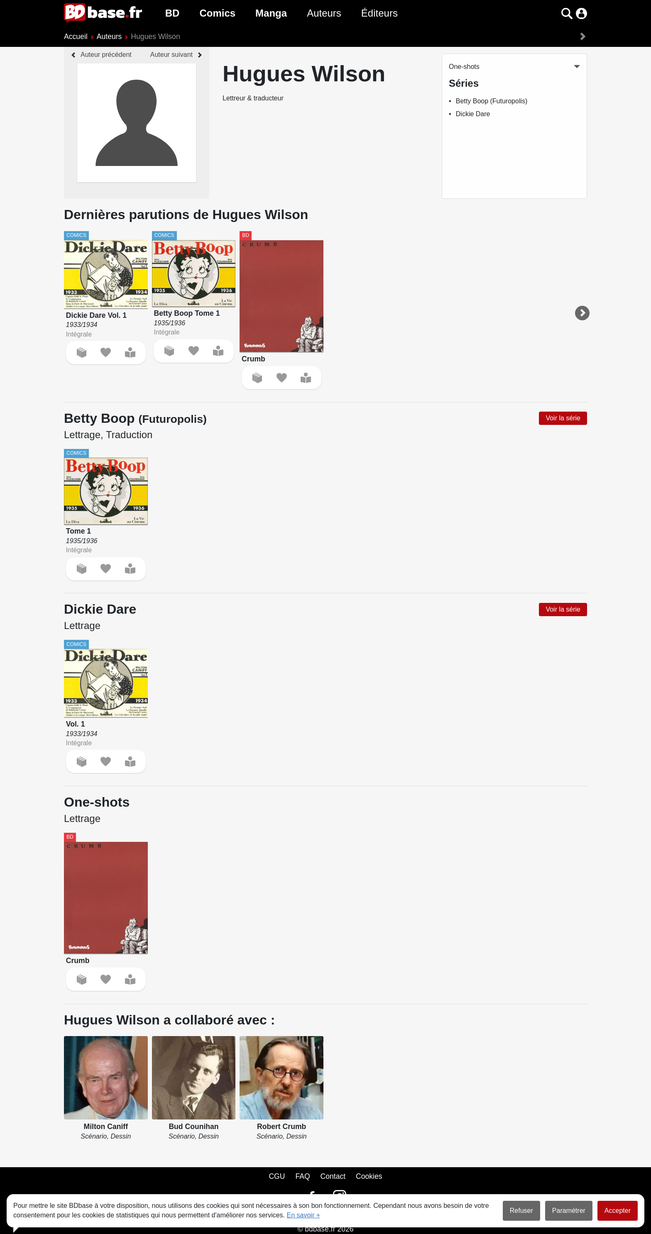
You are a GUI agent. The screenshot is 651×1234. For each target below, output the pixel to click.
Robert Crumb (281, 1126)
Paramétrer (568, 1210)
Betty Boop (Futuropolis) (492, 101)
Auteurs (324, 13)
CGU (277, 1176)
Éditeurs (379, 13)
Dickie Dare (473, 113)
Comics (217, 13)
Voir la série (563, 418)
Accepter (617, 1210)
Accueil (76, 36)
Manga (271, 13)
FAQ (302, 1176)
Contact (332, 1176)
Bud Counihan (193, 1126)
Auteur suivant (171, 54)
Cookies (369, 1176)
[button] (567, 13)
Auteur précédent (106, 54)
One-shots (464, 66)
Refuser (521, 1210)
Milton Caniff (106, 1126)
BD (172, 13)
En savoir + (303, 1215)
